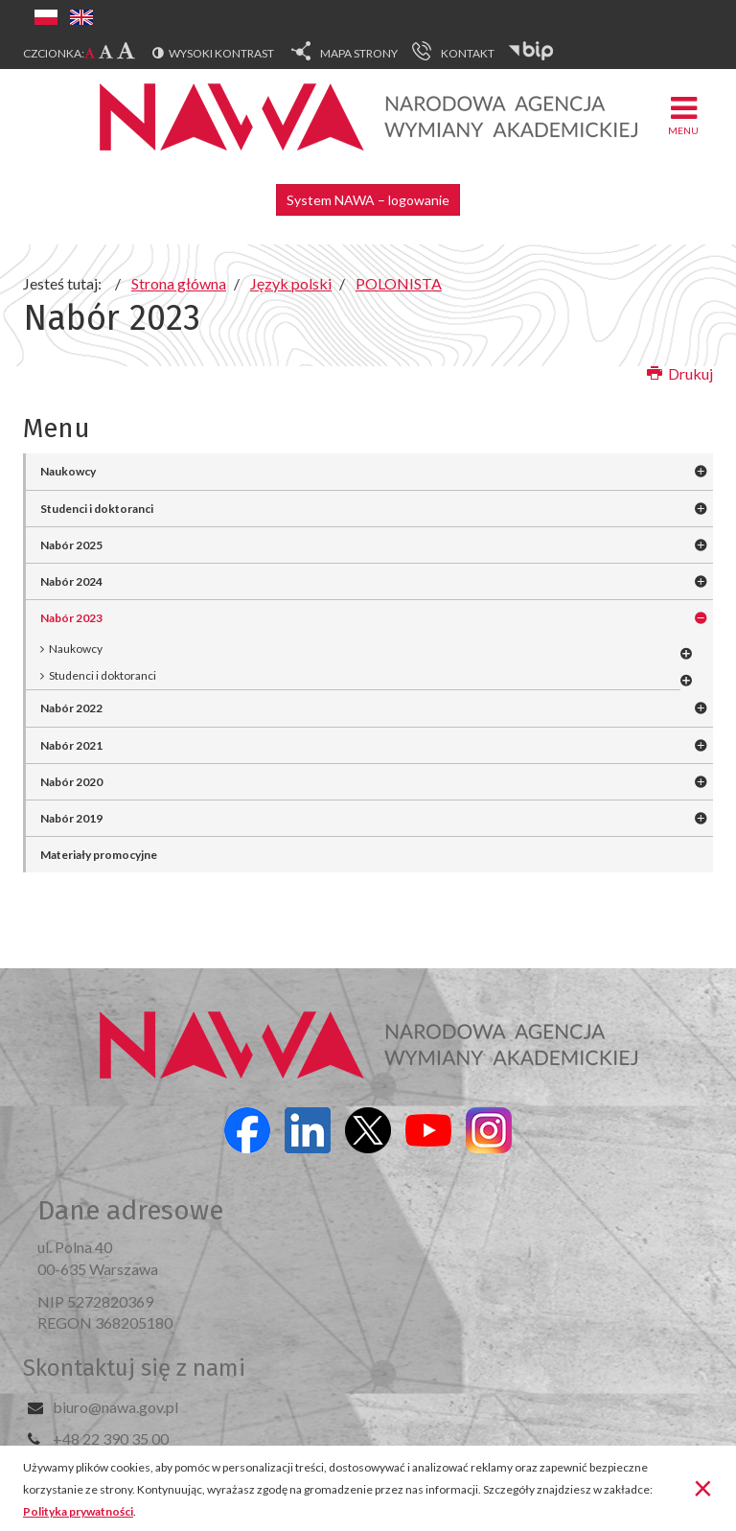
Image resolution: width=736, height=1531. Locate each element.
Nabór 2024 (71, 581)
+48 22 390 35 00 (111, 1438)
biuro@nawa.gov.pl (115, 1407)
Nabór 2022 (71, 708)
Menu (683, 114)
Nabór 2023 (71, 618)
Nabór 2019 (71, 818)
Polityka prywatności (78, 1511)
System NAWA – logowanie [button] (368, 200)
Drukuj (680, 373)
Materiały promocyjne (98, 854)
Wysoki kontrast (221, 53)
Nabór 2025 (71, 545)
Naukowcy (68, 471)
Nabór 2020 (71, 782)
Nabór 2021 (71, 745)
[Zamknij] (703, 1487)
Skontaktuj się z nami (134, 1368)
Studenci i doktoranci (96, 508)
